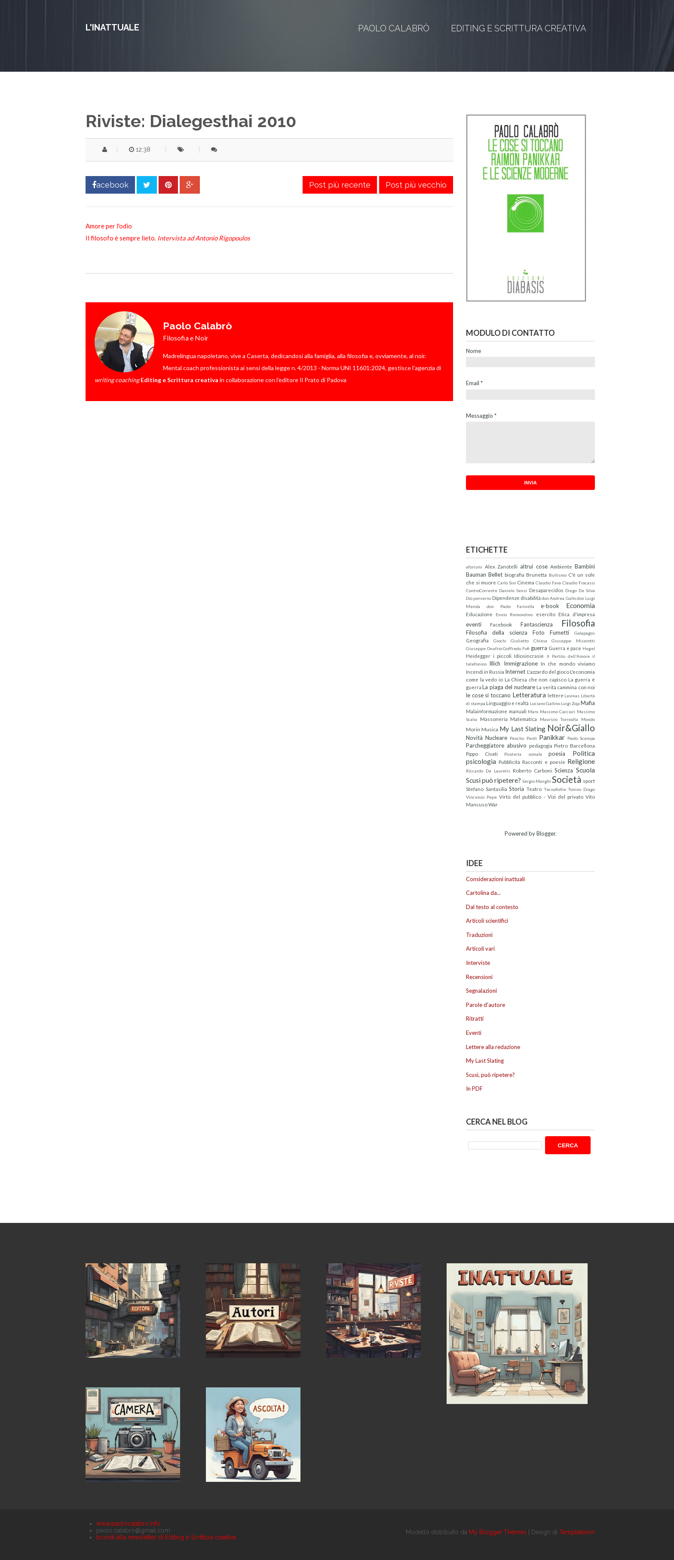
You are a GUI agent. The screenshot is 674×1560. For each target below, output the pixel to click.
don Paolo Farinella (511, 606)
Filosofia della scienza (496, 632)
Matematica (523, 719)
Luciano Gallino (545, 703)
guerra (539, 648)
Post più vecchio (416, 184)
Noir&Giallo (571, 727)
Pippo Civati (482, 754)
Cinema (525, 582)
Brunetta (536, 575)
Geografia (477, 640)
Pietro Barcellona (574, 745)
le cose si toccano (488, 695)
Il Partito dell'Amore (568, 656)
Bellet (495, 574)
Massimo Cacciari (558, 711)
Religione (581, 761)
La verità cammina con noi (565, 687)
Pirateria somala (523, 754)
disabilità (531, 598)
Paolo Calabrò (393, 28)
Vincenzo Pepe (481, 797)
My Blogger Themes (498, 1532)
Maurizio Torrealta (559, 719)
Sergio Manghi (536, 781)
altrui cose (534, 566)
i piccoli (502, 656)
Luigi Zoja (570, 703)
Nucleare (496, 737)
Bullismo (558, 575)
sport (589, 781)
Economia (580, 605)
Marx (533, 711)
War (493, 804)
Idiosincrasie (529, 656)
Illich (494, 663)
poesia (556, 753)
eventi (473, 624)
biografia (514, 575)
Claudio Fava (548, 582)
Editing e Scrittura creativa (518, 28)
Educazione (479, 614)
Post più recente (340, 184)
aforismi (474, 566)
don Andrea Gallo (559, 598)
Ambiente (561, 566)
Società (566, 779)
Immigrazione (521, 663)
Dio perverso (478, 598)
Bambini (585, 566)
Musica (489, 729)
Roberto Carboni (532, 770)
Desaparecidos (546, 590)
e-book (550, 605)
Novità (474, 737)
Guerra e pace (564, 648)
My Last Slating (522, 729)
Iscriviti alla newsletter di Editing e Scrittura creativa (166, 1537)
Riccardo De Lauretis (488, 770)
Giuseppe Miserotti (573, 640)
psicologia (481, 761)
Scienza (564, 770)
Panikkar (552, 737)
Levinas (571, 695)
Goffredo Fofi (516, 648)
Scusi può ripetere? (493, 780)
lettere (556, 695)
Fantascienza (537, 624)
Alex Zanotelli (501, 566)
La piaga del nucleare (508, 687)
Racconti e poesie (543, 762)
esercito (545, 614)
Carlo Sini (506, 582)
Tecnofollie (555, 789)
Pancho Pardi (523, 738)
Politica (584, 753)
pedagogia (540, 745)
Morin (473, 729)
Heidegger (478, 656)
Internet (515, 671)
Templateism (577, 1532)
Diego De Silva (580, 590)
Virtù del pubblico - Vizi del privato (541, 797)
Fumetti (559, 632)
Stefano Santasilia (486, 789)
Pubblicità (509, 762)
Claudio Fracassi (578, 582)
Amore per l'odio (109, 226)
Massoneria (494, 719)
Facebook (501, 624)
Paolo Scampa (581, 738)
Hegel (588, 648)
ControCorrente (481, 590)
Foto (539, 632)
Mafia (588, 702)
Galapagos (584, 633)
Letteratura (529, 695)
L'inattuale (112, 27)
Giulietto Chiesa (529, 640)
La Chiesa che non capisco (536, 679)
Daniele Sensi (513, 590)
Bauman (476, 574)
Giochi (499, 640)
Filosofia (578, 622)
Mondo (588, 719)
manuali (518, 711)
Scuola (585, 770)
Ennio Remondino (514, 614)
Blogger (545, 833)
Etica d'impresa (576, 614)
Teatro (534, 789)
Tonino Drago (581, 789)
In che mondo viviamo (568, 663)
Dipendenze (506, 598)
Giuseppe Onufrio (484, 648)
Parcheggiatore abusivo (496, 745)
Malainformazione (486, 711)
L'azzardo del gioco (548, 672)
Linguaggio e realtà (507, 703)
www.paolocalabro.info (128, 1523)
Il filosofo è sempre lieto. (168, 238)
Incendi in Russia (485, 672)
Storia (516, 788)
